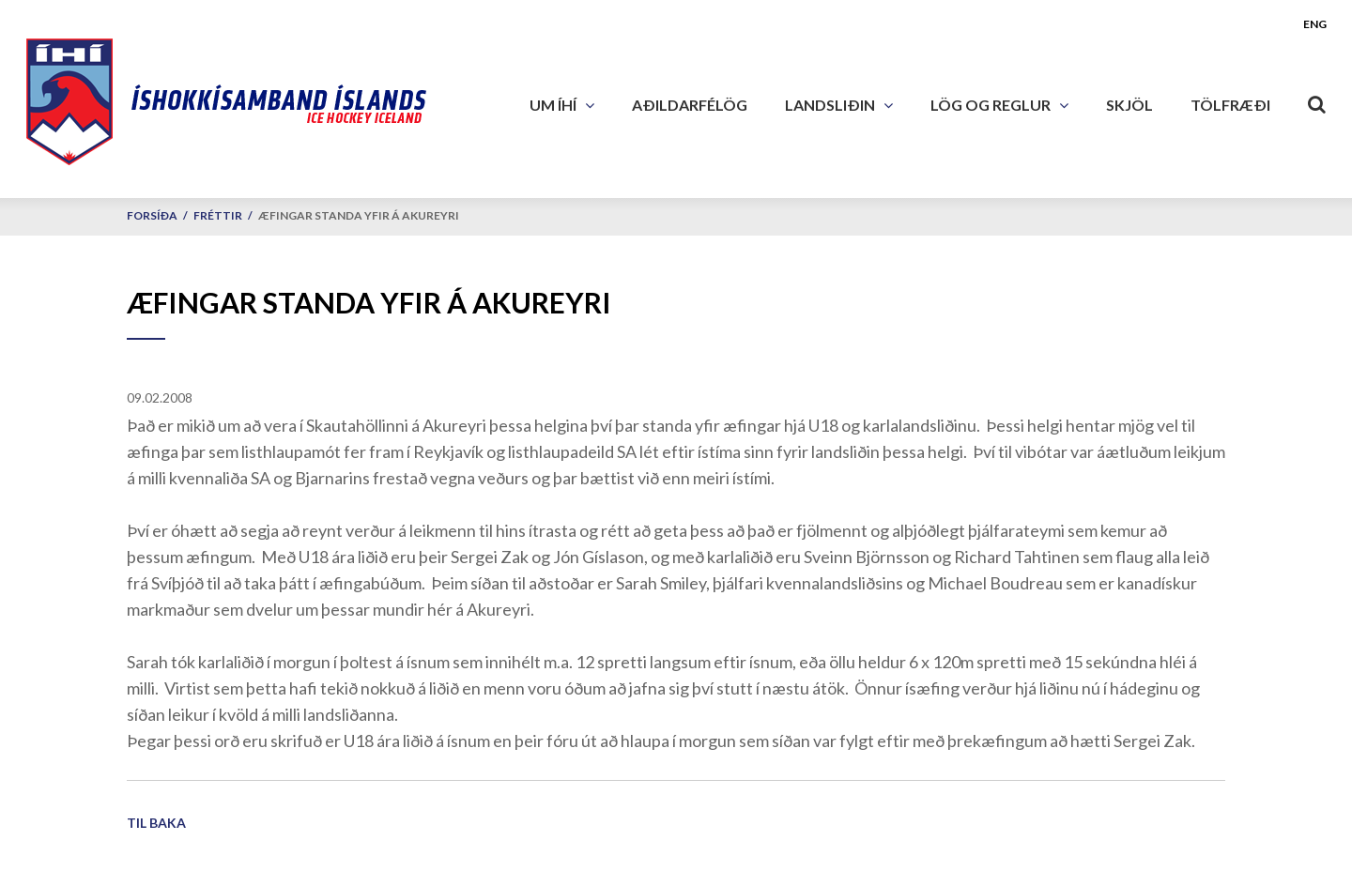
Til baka (156, 823)
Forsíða (152, 215)
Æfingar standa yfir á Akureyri (358, 215)
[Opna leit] (1317, 100)
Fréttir (217, 215)
